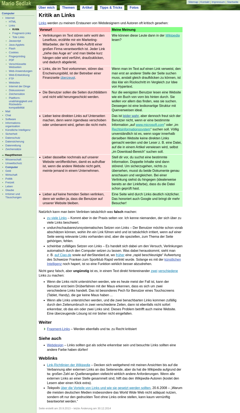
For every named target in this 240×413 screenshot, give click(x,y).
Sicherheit (11, 133)
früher (120, 255)
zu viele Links (57, 218)
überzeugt (67, 77)
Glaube (9, 190)
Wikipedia (172, 35)
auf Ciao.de (62, 255)
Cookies (14, 52)
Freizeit (9, 182)
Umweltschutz (13, 163)
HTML (12, 21)
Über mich (47, 7)
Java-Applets (16, 44)
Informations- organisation (13, 124)
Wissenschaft (13, 159)
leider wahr (131, 116)
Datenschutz (12, 137)
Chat (8, 115)
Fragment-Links (21, 33)
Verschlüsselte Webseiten (17, 65)
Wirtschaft (11, 174)
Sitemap (193, 2)
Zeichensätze (17, 93)
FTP (11, 78)
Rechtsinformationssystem (131, 129)
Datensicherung (14, 141)
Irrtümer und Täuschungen (13, 195)
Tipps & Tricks (111, 7)
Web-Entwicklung (19, 74)
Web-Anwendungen (20, 71)
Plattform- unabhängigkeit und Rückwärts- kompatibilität (20, 102)
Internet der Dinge (19, 86)
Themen (68, 7)
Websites (14, 82)
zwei (154, 271)
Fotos (134, 7)
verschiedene (168, 271)
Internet (9, 17)
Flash (12, 48)
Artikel (87, 7)
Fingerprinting (17, 56)
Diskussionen (17, 90)
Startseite (232, 2)
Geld (8, 170)
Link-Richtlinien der (68, 365)
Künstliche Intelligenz (17, 129)
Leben (9, 186)
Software (10, 119)
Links (12, 25)
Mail (7, 111)
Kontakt (204, 2)
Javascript (15, 40)
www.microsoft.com (150, 125)
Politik (9, 178)
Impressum (218, 2)
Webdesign (55, 345)
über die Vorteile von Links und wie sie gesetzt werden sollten (106, 388)
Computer (8, 13)
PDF (11, 60)
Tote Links (18, 37)
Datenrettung (13, 145)
